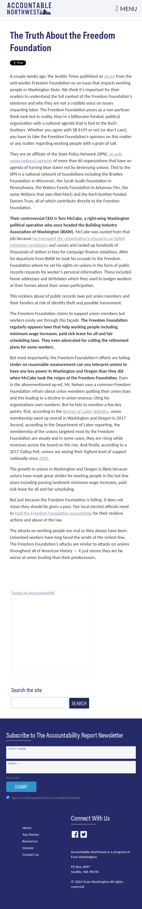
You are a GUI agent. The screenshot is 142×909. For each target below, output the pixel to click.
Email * (13, 763)
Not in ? (12, 777)
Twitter (83, 834)
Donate (27, 848)
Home (27, 828)
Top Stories (30, 834)
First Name (17, 748)
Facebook (75, 834)
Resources (30, 841)
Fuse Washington (84, 857)
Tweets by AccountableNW (33, 593)
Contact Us (30, 854)
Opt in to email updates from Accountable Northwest (43, 798)
